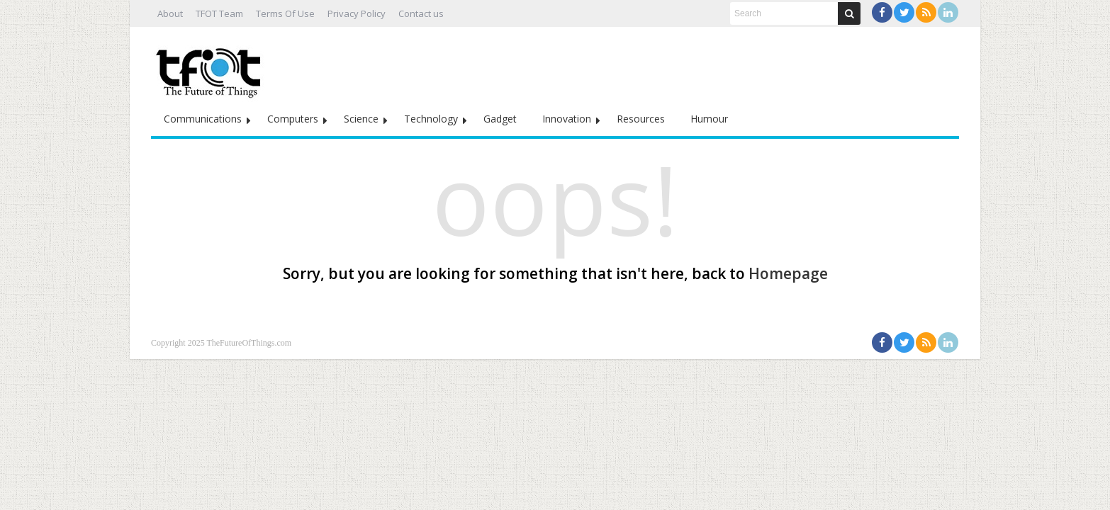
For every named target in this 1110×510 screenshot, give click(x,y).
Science (361, 118)
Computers (292, 118)
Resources (641, 118)
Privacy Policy (356, 13)
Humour (709, 118)
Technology (431, 118)
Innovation (566, 118)
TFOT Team (219, 13)
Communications (203, 118)
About (170, 13)
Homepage (788, 273)
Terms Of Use (285, 13)
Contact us (421, 13)
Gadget (500, 118)
